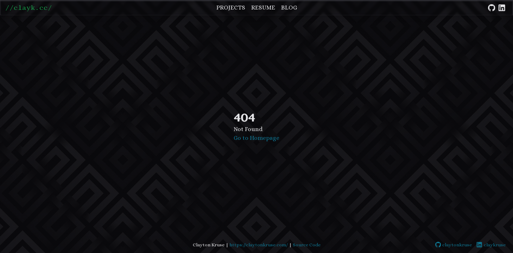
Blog (289, 7)
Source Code (307, 244)
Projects (230, 7)
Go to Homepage (256, 138)
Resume (263, 7)
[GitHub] (491, 6)
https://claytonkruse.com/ (258, 244)
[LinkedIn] (501, 6)
